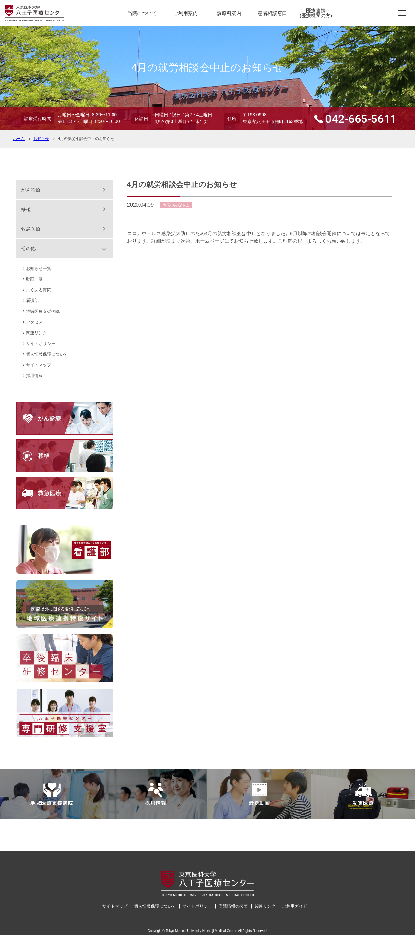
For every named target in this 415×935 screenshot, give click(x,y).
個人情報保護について (47, 354)
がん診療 (31, 190)
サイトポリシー (40, 343)
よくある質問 (38, 289)
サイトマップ (38, 364)
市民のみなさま (176, 205)
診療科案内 (229, 13)
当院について (142, 13)
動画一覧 (34, 279)
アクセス (34, 322)
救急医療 (31, 229)
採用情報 (34, 375)
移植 (26, 209)
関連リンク (36, 332)
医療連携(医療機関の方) (316, 13)
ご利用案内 (185, 13)
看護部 (32, 300)
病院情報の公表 (233, 906)
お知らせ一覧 (38, 268)
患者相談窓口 (272, 13)
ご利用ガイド (294, 906)
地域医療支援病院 (43, 311)
